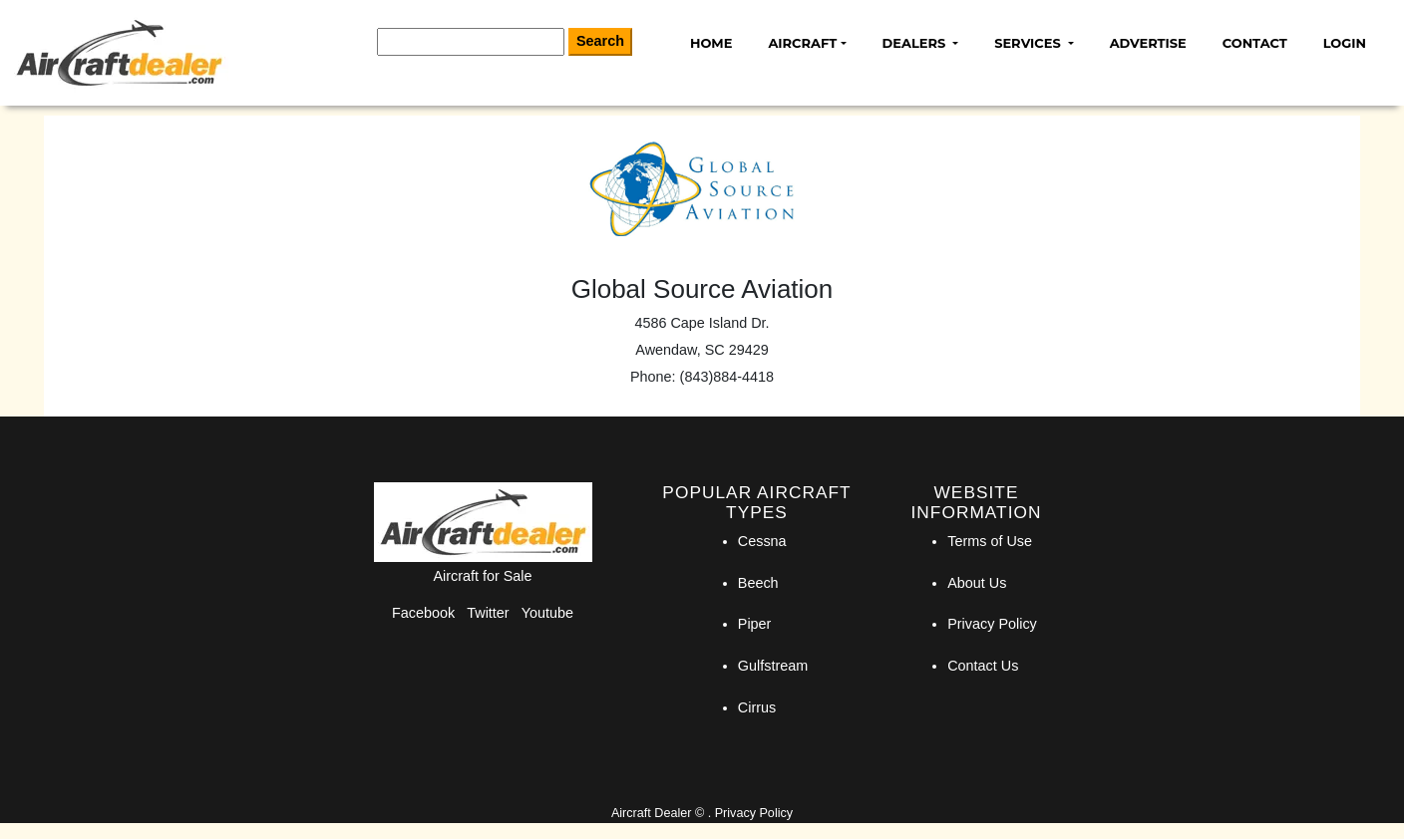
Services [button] (1029, 43)
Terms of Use (989, 541)
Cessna (762, 541)
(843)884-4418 (727, 377)
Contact (1255, 43)
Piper (755, 624)
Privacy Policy (992, 624)
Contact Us (982, 666)
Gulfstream (773, 666)
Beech (758, 583)
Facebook (423, 613)
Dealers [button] (915, 43)
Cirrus (757, 707)
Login (1344, 43)
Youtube (547, 613)
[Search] (470, 42)
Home (711, 43)
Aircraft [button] (802, 43)
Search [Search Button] (600, 41)
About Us (976, 583)
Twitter (488, 613)
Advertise (1148, 43)
